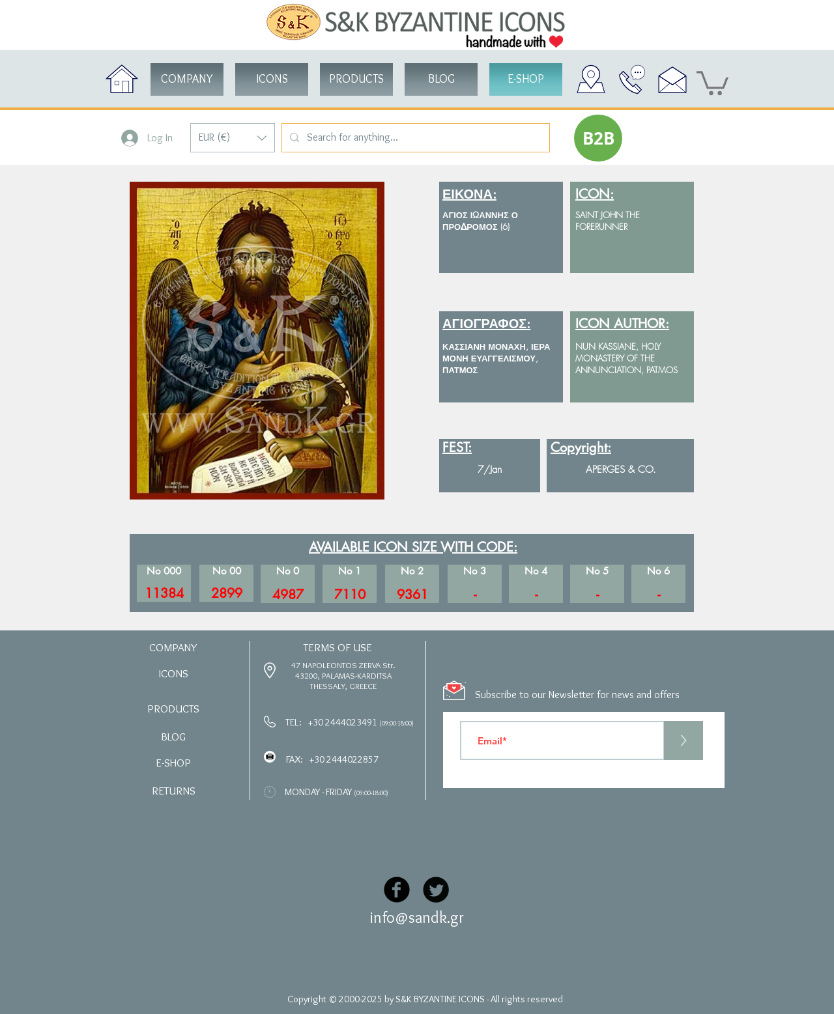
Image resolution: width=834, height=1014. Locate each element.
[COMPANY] (187, 79)
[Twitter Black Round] (436, 890)
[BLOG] (441, 79)
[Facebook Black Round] (397, 890)
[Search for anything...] (414, 138)
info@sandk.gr (417, 917)
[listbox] (232, 137)
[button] (232, 137)
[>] (683, 740)
